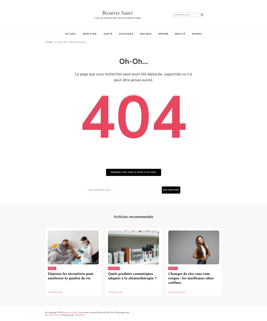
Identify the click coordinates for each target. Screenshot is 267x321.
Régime (163, 33)
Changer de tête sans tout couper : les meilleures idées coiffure (191, 278)
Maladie (146, 33)
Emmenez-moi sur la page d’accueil (133, 172)
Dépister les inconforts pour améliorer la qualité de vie (71, 276)
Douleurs (126, 33)
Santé (108, 33)
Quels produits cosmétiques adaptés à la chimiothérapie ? (132, 276)
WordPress (80, 315)
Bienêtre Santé (117, 13)
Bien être (90, 33)
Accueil (70, 33)
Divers (197, 33)
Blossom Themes (53, 315)
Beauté (180, 33)
